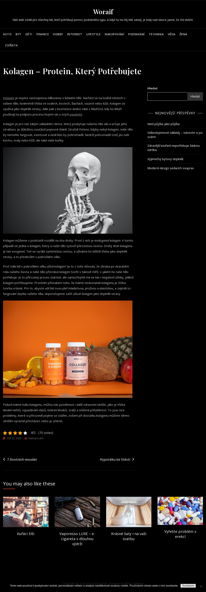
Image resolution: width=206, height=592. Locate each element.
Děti (28, 34)
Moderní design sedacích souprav (170, 168)
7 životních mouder (22, 459)
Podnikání (136, 34)
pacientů (75, 114)
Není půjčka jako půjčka (163, 124)
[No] (201, 586)
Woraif (103, 11)
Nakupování (114, 34)
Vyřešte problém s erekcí (180, 534)
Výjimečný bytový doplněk (165, 159)
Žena (183, 34)
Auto (7, 34)
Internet (74, 34)
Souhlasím (188, 585)
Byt (18, 34)
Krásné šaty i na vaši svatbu (128, 536)
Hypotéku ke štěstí (115, 459)
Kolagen (8, 98)
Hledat (152, 88)
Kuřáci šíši (25, 533)
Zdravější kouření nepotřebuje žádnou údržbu (173, 147)
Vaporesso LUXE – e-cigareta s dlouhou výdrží (77, 538)
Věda (171, 34)
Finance (42, 34)
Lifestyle (93, 34)
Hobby (58, 34)
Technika (156, 34)
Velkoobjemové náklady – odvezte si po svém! (175, 135)
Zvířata (11, 45)
